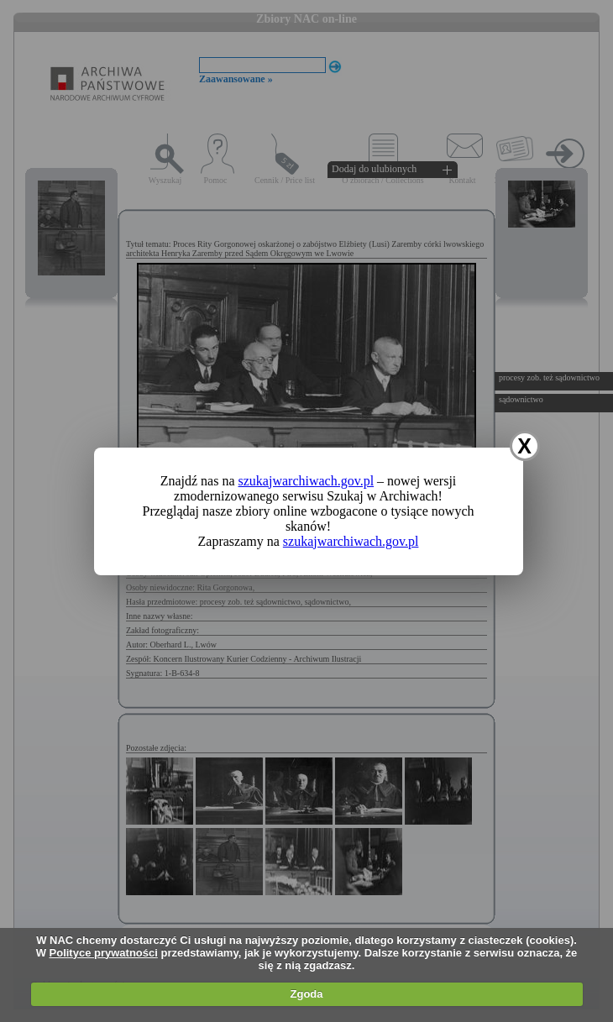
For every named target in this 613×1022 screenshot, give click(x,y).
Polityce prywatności (104, 952)
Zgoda (307, 994)
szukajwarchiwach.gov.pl (306, 481)
